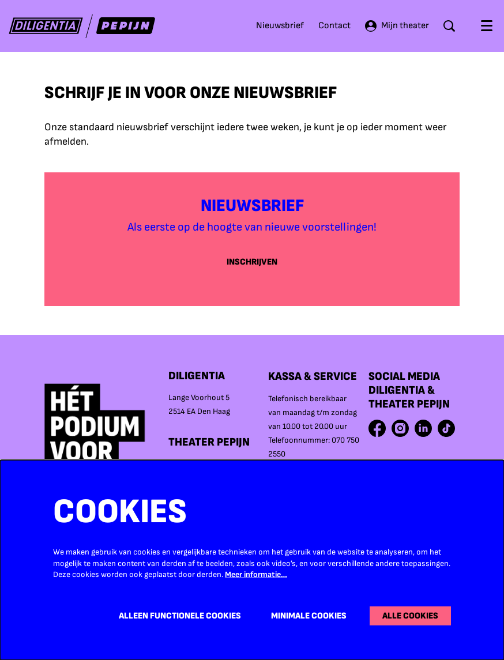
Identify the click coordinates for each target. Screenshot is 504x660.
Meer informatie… (256, 574)
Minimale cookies (307, 615)
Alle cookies (409, 615)
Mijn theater (397, 26)
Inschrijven (252, 262)
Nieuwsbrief (280, 25)
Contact (334, 25)
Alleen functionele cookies (177, 615)
